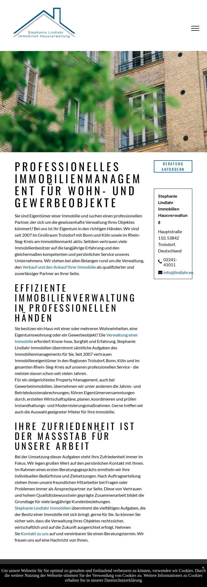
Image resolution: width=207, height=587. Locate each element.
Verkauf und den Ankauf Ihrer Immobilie (59, 266)
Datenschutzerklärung (123, 580)
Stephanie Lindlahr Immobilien (43, 507)
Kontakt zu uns (35, 533)
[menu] (195, 28)
